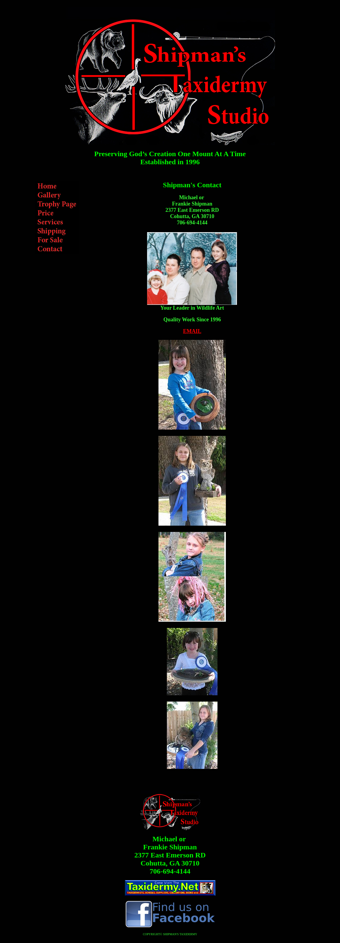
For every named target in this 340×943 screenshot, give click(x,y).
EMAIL (192, 331)
